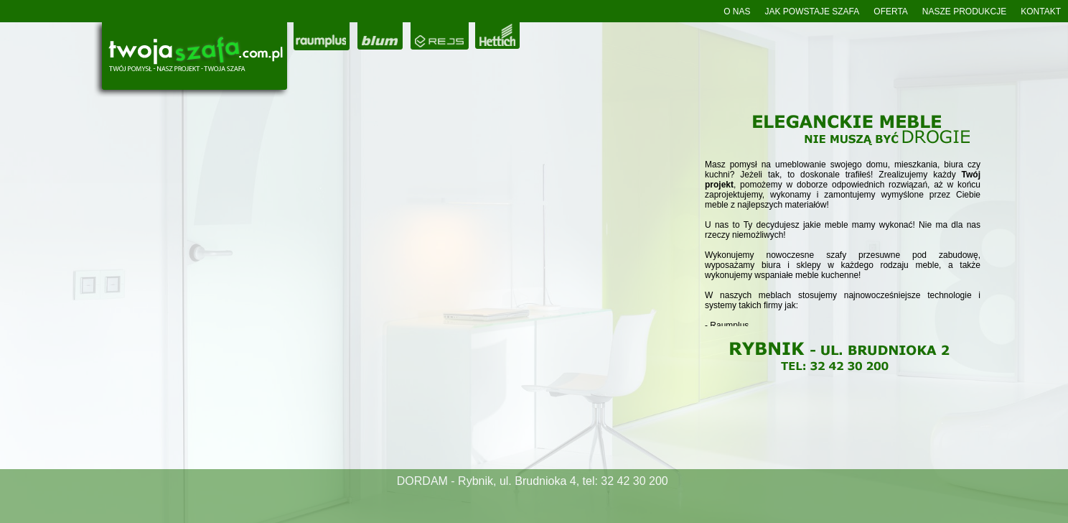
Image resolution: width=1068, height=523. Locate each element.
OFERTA (890, 11)
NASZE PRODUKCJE (964, 11)
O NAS (736, 11)
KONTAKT (1041, 11)
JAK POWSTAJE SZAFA (811, 11)
